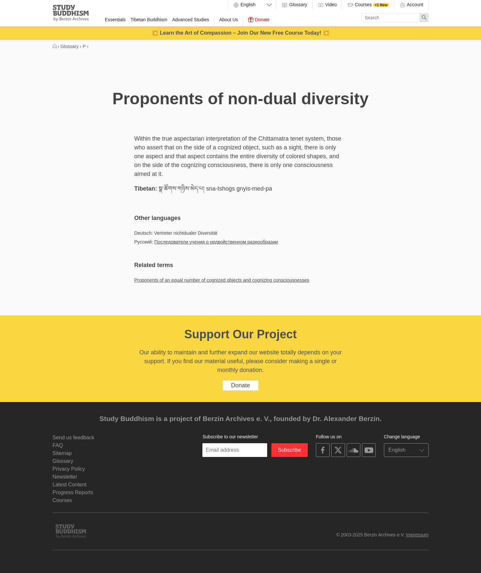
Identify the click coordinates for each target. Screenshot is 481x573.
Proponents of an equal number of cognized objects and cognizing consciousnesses (221, 280)
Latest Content (70, 484)
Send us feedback (73, 437)
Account (411, 5)
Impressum (417, 534)
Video (327, 5)
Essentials (115, 19)
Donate (258, 19)
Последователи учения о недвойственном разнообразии (216, 241)
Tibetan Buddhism (148, 19)
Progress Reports (73, 492)
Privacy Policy (69, 469)
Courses (368, 5)
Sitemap (62, 453)
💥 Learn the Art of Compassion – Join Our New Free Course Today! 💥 (240, 33)
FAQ (58, 445)
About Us (228, 19)
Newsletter (65, 477)
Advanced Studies (190, 19)
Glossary (294, 5)
